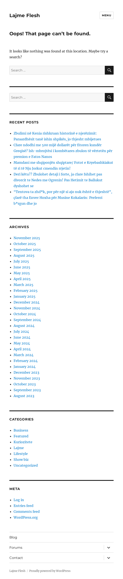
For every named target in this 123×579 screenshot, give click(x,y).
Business (21, 430)
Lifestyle (21, 454)
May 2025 (22, 273)
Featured (21, 436)
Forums (15, 548)
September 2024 (27, 320)
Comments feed (27, 511)
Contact (16, 558)
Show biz (21, 459)
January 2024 (25, 366)
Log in (19, 500)
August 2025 (24, 255)
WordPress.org (26, 517)
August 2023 (24, 396)
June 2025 (22, 267)
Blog (13, 537)
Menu (106, 15)
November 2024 (27, 308)
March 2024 (23, 355)
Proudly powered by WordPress (50, 571)
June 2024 (22, 337)
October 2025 (25, 244)
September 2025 (27, 250)
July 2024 (21, 331)
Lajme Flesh (24, 15)
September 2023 (27, 390)
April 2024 (22, 349)
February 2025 (26, 290)
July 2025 (21, 261)
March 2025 (23, 285)
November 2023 (27, 378)
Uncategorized (26, 465)
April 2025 (22, 279)
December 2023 (26, 372)
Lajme (19, 448)
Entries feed (23, 506)
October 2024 (25, 314)
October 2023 (25, 384)
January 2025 (25, 296)
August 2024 (24, 326)
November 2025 (27, 238)
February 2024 (26, 361)
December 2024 (26, 302)
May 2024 (22, 343)
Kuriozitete (23, 442)
